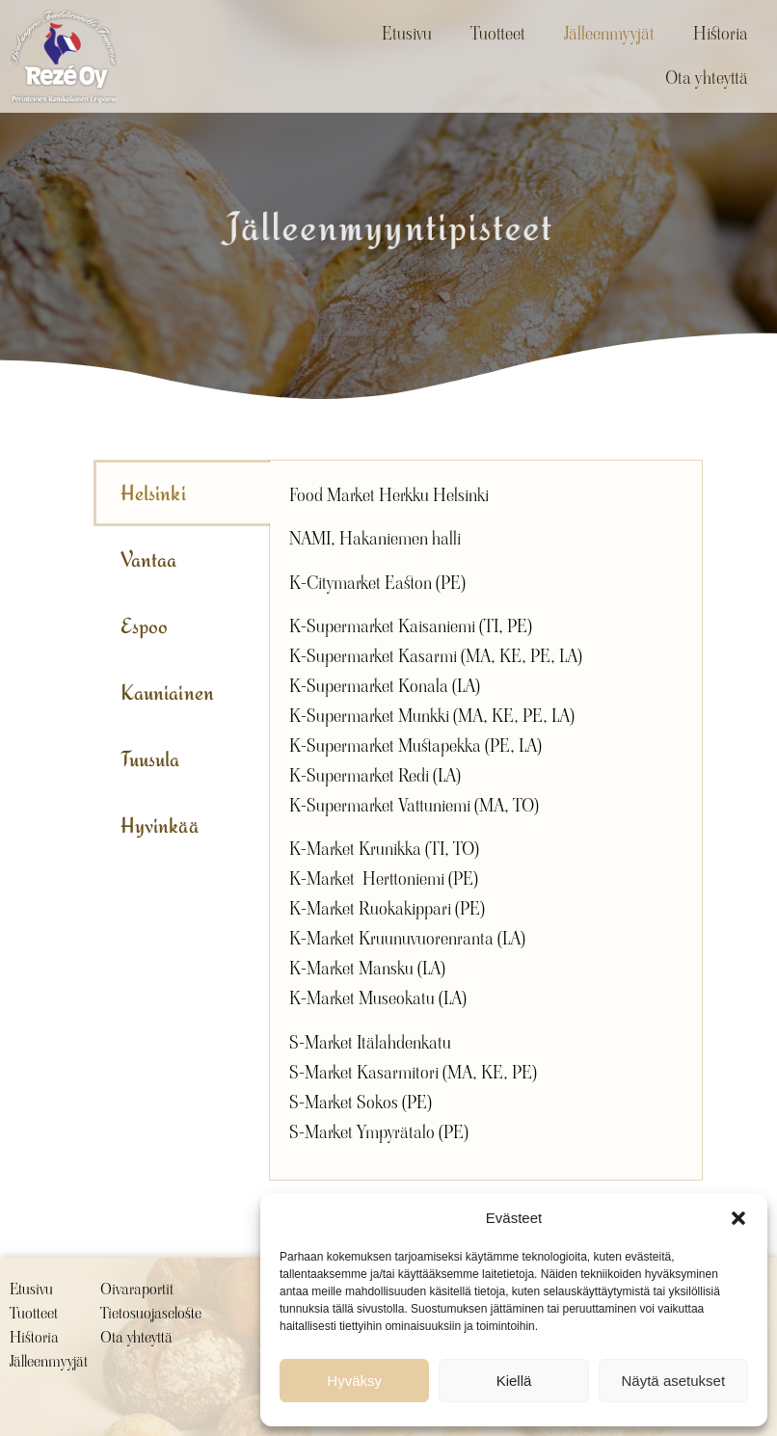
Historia (720, 33)
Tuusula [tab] (150, 759)
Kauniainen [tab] (167, 692)
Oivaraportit (137, 1289)
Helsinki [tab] (153, 493)
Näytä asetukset (674, 1380)
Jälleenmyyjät (609, 33)
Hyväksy (354, 1380)
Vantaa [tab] (149, 559)
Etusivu (407, 33)
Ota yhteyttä (706, 78)
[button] (738, 1218)
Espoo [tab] (145, 626)
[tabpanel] (486, 820)
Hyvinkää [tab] (160, 825)
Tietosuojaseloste (150, 1313)
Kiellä (514, 1380)
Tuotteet (497, 33)
